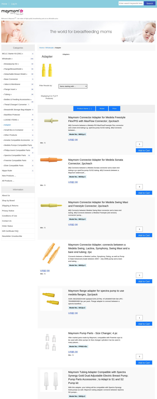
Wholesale (49, 48)
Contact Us (6, 221)
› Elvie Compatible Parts (18, 165)
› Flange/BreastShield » (18, 69)
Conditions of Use (9, 216)
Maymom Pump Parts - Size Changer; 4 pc (92, 333)
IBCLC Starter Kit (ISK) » (18, 53)
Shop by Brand (8, 200)
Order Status (7, 226)
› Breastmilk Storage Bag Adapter (18, 109)
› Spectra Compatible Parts (16, 155)
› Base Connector (18, 79)
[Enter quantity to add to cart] (139, 144)
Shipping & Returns (10, 206)
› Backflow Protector (18, 114)
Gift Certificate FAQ (10, 231)
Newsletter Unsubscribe (12, 236)
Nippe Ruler (18, 170)
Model (102, 108)
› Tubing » (18, 94)
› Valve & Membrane (18, 84)
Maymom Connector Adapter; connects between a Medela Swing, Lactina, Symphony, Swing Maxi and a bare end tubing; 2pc (99, 248)
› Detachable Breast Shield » (18, 74)
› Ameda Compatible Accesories (18, 140)
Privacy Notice (8, 211)
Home (4, 4)
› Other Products (18, 135)
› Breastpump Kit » (18, 64)
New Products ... (9, 176)
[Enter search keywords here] (131, 3)
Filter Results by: (45, 86)
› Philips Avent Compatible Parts (18, 151)
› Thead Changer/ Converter (16, 104)
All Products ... (8, 181)
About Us (6, 195)
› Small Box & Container (18, 130)
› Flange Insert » (18, 89)
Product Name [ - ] (84, 108)
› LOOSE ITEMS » (18, 120)
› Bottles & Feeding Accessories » (18, 100)
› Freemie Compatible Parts (18, 160)
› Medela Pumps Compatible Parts (18, 146)
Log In (14, 4)
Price (114, 108)
